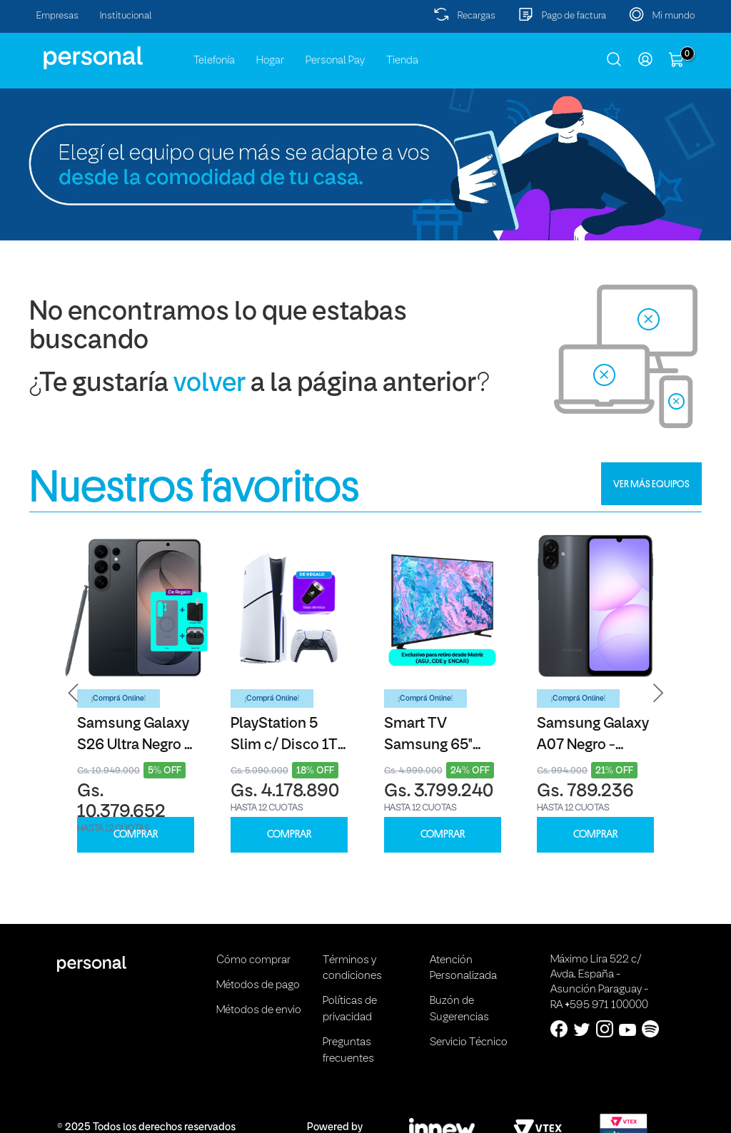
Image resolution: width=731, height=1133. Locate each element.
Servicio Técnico (469, 1042)
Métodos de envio (258, 1010)
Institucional (126, 16)
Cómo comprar (253, 960)
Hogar (270, 61)
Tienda (402, 61)
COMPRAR (136, 834)
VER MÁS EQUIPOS (651, 484)
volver (209, 384)
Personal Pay (335, 61)
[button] (73, 693)
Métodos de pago (258, 985)
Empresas (57, 16)
